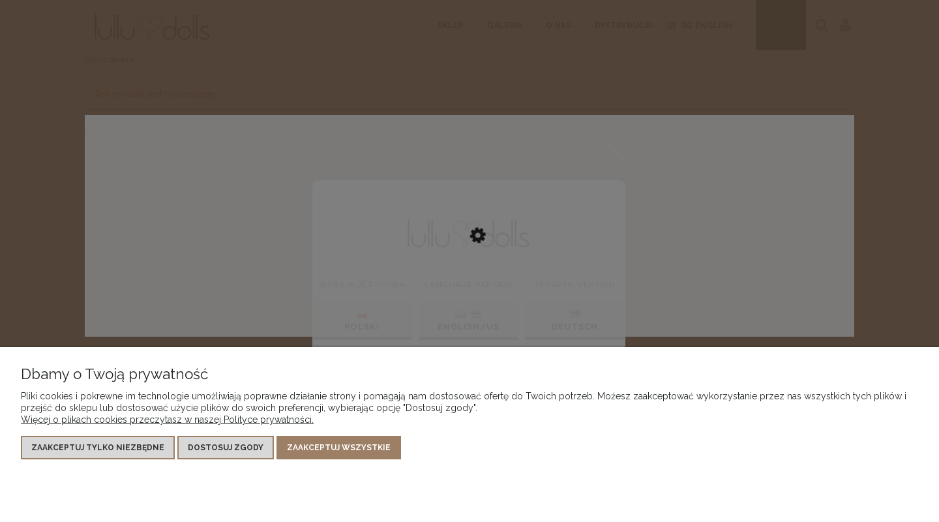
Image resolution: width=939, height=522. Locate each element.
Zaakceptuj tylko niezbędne (97, 447)
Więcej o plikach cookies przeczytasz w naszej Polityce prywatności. (167, 419)
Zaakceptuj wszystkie (339, 447)
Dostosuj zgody (225, 447)
